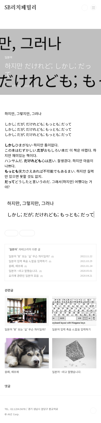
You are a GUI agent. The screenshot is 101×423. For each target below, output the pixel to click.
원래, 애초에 (16, 266)
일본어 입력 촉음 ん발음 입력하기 (28, 261)
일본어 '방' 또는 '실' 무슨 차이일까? (29, 256)
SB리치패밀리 (21, 7)
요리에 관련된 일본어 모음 (24, 276)
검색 (85, 8)
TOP (93, 410)
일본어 (13, 249)
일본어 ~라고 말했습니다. (23, 271)
